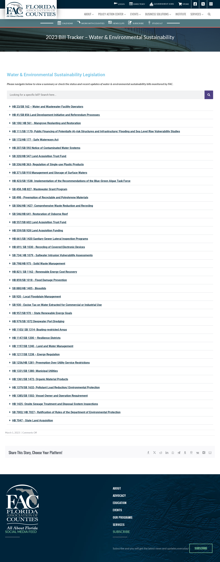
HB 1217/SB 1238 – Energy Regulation (36, 354)
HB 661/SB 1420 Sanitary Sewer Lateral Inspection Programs (50, 238)
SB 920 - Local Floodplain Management (36, 296)
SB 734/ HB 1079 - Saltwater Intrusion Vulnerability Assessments (52, 255)
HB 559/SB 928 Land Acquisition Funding (37, 230)
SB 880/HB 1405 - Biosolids (29, 288)
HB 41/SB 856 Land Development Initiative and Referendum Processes (56, 114)
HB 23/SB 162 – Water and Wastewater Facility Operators (47, 106)
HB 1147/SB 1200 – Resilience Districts (36, 338)
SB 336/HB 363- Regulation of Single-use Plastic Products (48, 164)
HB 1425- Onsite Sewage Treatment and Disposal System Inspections (55, 404)
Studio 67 (155, 23)
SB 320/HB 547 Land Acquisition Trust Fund (39, 156)
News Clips (116, 23)
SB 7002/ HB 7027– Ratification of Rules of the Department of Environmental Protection (66, 412)
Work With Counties (90, 23)
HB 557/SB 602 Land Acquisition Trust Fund (39, 222)
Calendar (65, 23)
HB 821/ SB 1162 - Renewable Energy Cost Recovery (44, 271)
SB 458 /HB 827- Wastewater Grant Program (39, 189)
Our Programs (122, 517)
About (117, 488)
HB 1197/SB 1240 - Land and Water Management (42, 346)
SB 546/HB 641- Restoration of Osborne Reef (40, 214)
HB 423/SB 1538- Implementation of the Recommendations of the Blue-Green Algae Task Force (71, 181)
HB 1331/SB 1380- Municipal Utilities (35, 371)
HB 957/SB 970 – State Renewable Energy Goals (42, 313)
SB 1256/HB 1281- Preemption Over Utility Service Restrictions (51, 362)
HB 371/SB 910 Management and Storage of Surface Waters (49, 172)
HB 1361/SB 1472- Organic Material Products (40, 379)
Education (119, 502)
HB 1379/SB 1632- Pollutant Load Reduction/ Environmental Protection (56, 387)
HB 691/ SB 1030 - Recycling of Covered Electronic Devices (48, 247)
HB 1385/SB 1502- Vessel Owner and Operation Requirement (50, 395)
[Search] (209, 95)
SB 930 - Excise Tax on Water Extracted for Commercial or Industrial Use (57, 304)
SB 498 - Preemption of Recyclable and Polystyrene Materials (50, 197)
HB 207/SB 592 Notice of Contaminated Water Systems (46, 148)
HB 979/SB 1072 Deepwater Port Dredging (38, 321)
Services (118, 524)
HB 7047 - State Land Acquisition (32, 420)
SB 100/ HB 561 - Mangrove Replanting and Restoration (46, 123)
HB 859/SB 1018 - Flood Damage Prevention (39, 280)
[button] (209, 14)
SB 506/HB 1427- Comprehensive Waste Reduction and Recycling (52, 205)
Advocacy (119, 495)
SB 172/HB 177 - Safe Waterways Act (35, 139)
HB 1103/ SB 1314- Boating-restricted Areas (39, 329)
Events (117, 510)
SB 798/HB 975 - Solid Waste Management (38, 263)
